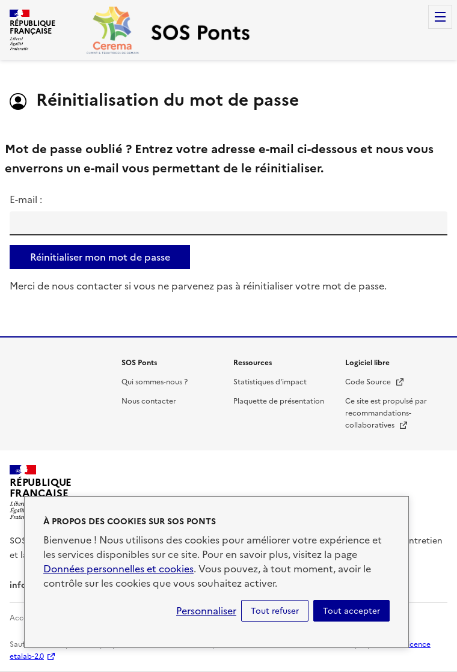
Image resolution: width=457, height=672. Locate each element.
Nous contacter (148, 401)
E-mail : (26, 199)
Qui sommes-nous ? (154, 382)
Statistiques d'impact (270, 382)
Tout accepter (351, 611)
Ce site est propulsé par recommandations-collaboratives (386, 413)
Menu (440, 17)
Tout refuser (275, 611)
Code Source (375, 382)
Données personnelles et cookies (118, 569)
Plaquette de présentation (278, 401)
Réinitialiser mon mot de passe (100, 257)
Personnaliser (206, 611)
